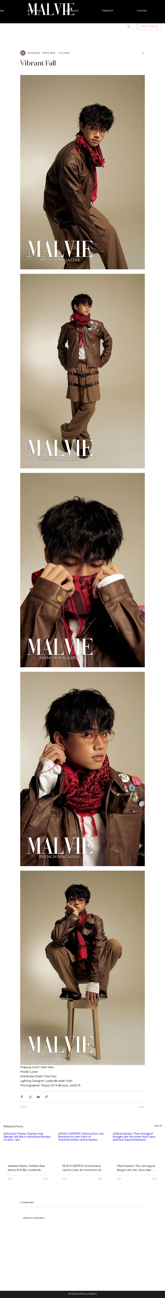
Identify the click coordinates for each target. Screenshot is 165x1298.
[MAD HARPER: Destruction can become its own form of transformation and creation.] (82, 1145)
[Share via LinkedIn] (38, 1096)
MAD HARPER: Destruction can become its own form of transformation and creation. (82, 1168)
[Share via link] (46, 1096)
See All (158, 1126)
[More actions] (143, 53)
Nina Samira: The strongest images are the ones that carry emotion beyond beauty (136, 1168)
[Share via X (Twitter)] (30, 1096)
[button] (128, 26)
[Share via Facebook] (21, 1096)
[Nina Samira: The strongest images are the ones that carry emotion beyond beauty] (137, 1145)
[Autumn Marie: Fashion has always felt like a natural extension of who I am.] (28, 1145)
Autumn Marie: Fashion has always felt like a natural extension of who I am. (26, 1168)
